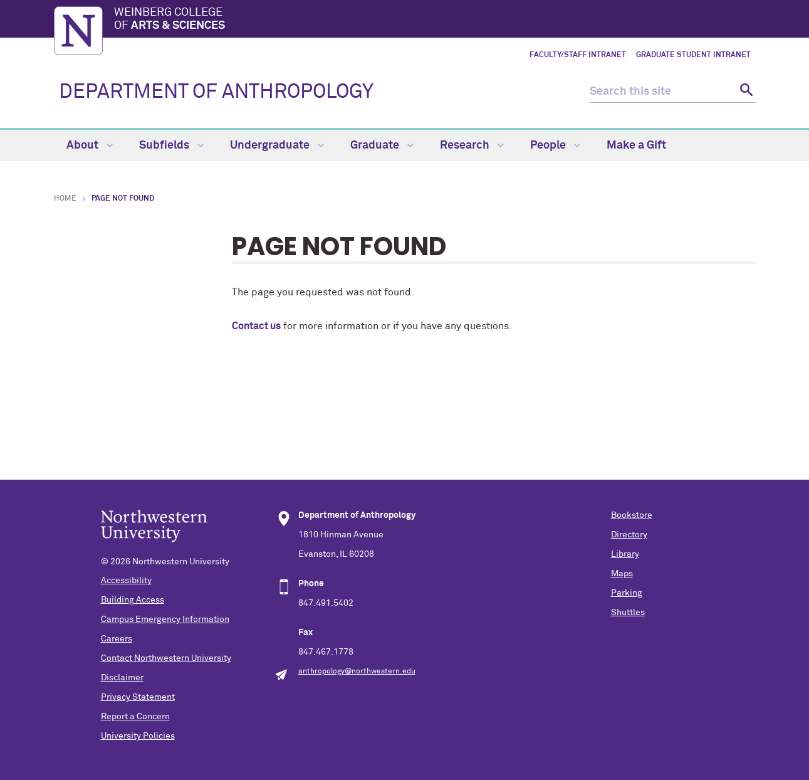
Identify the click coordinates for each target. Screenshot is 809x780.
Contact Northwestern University (166, 658)
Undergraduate (277, 145)
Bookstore (631, 515)
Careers (116, 639)
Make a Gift (636, 145)
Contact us (256, 326)
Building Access (132, 600)
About (89, 145)
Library (625, 554)
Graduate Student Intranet (693, 55)
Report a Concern (135, 716)
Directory (629, 534)
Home (65, 199)
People (555, 145)
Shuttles (628, 612)
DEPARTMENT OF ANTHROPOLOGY (216, 92)
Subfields (171, 145)
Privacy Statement (138, 697)
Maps (622, 573)
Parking (626, 593)
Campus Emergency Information (165, 619)
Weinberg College (435, 20)
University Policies (138, 736)
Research (472, 145)
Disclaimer (122, 677)
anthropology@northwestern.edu (356, 671)
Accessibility (126, 580)
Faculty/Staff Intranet (578, 55)
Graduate (382, 145)
